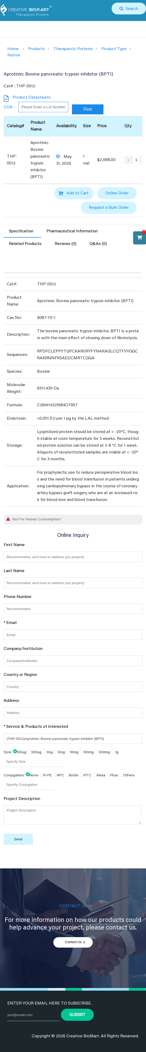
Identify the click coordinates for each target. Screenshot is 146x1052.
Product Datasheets (32, 97)
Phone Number (18, 597)
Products (36, 49)
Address (11, 701)
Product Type (114, 49)
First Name (14, 545)
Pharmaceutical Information (72, 231)
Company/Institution (23, 649)
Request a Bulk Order (109, 208)
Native (13, 55)
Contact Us (73, 942)
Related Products (25, 244)
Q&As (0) (98, 244)
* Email (10, 623)
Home (13, 49)
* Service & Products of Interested (36, 727)
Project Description (22, 799)
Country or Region (20, 675)
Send (18, 839)
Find (88, 109)
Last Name (14, 571)
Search (130, 9)
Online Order (117, 193)
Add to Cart (77, 193)
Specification (21, 231)
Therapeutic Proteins (73, 49)
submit (77, 1014)
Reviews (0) (65, 244)
